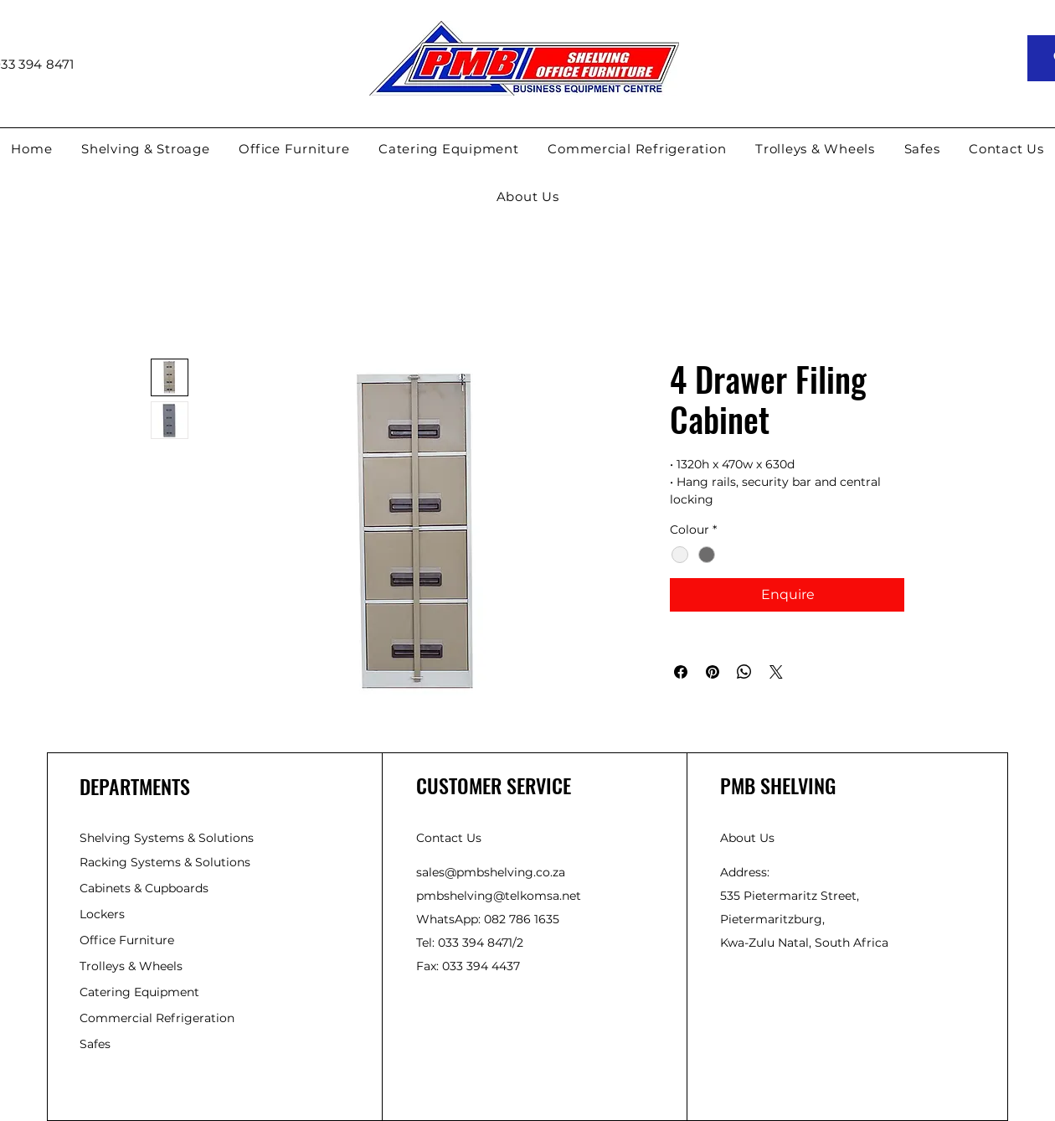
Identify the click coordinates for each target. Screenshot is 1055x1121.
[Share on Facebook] (681, 672)
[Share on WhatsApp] (744, 672)
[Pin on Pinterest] (712, 672)
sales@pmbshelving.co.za (490, 872)
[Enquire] (787, 595)
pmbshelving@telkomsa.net (498, 895)
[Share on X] (776, 672)
